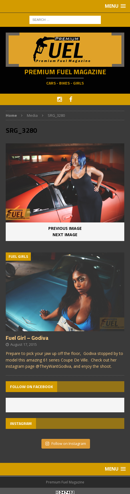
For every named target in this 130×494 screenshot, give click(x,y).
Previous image (65, 228)
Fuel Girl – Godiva (27, 337)
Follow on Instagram (65, 443)
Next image (65, 234)
